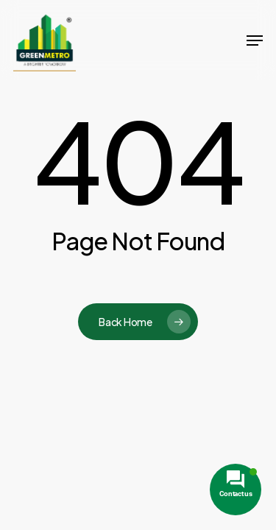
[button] (255, 40)
